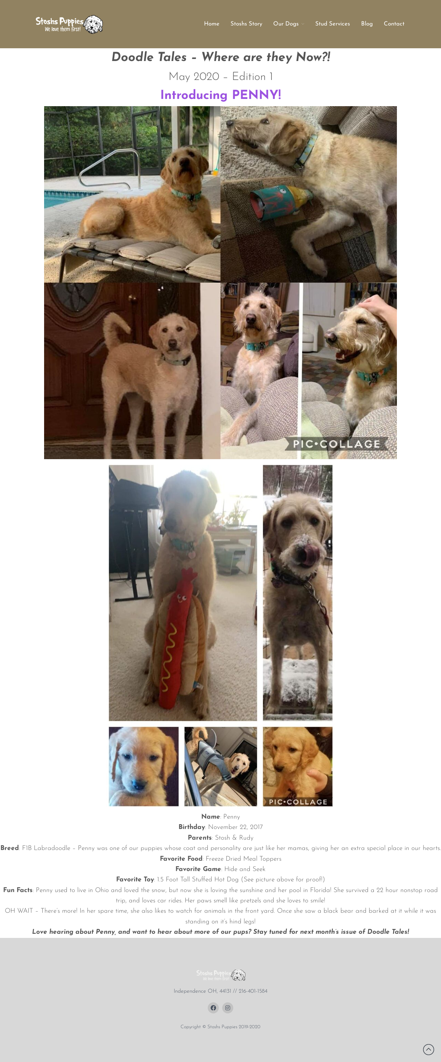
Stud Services (332, 24)
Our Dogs (286, 24)
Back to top (428, 1049)
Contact (394, 24)
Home (211, 24)
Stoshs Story (246, 24)
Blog (367, 24)
